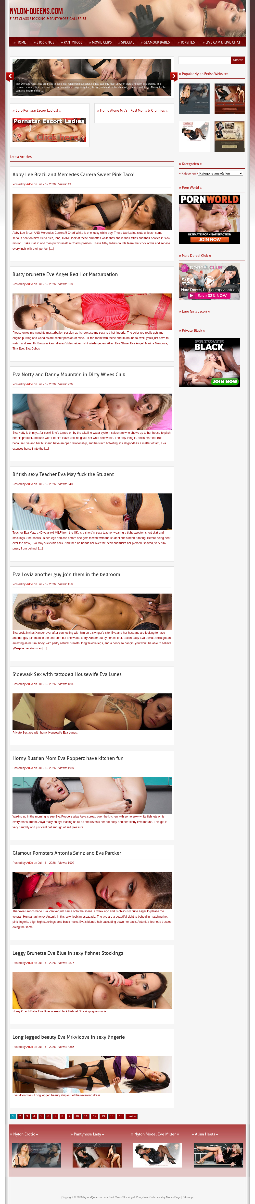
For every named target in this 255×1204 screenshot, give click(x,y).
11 (86, 1116)
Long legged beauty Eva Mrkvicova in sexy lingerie (69, 1037)
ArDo (29, 184)
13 (103, 1116)
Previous (10, 77)
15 (120, 1116)
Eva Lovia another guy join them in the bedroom (66, 574)
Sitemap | (188, 1197)
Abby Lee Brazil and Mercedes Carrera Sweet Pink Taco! (74, 174)
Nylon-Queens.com (36, 11)
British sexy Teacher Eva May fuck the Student (63, 474)
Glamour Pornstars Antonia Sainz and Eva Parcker (67, 853)
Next (174, 77)
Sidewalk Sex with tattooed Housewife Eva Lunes (67, 674)
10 (77, 1116)
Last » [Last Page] (132, 1116)
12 (94, 1116)
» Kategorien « (188, 173)
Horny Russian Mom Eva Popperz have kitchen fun (68, 758)
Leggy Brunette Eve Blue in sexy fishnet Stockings (68, 953)
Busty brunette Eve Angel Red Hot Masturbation (65, 274)
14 (112, 1116)
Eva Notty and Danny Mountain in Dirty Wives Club (69, 374)
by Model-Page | (173, 1197)
